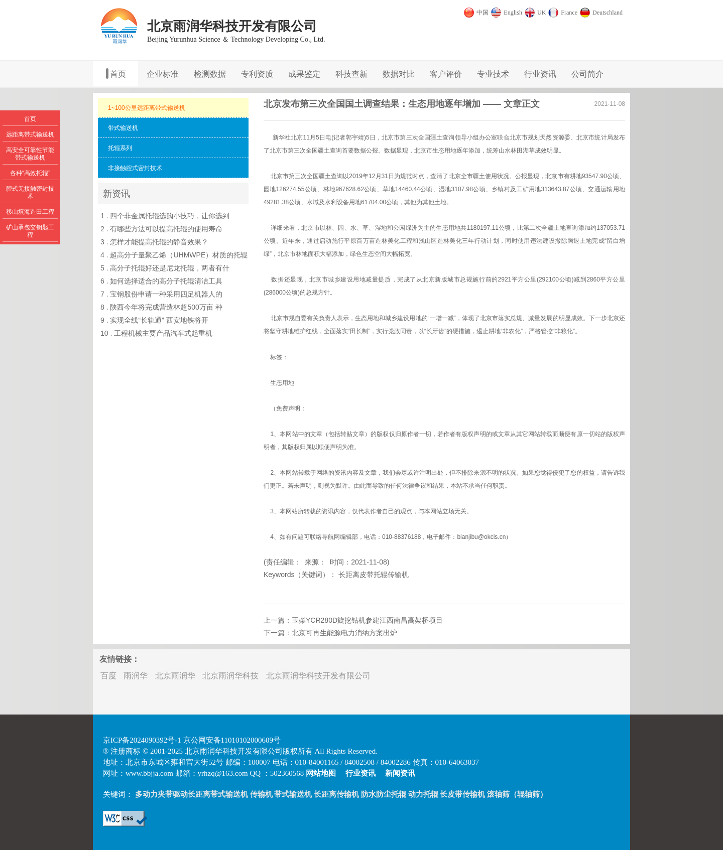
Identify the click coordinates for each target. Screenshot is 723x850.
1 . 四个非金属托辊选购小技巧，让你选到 (164, 216)
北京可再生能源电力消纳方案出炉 (344, 633)
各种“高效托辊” (30, 173)
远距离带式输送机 (30, 134)
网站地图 (321, 773)
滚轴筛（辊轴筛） (517, 794)
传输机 (261, 794)
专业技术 (493, 74)
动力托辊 (423, 794)
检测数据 (210, 74)
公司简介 (587, 74)
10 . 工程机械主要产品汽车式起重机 (156, 333)
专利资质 (257, 74)
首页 (118, 74)
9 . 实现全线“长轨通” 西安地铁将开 (154, 320)
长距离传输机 (336, 794)
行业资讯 (540, 74)
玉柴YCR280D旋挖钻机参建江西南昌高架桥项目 (367, 620)
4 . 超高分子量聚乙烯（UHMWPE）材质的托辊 (174, 255)
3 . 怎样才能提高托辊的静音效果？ (154, 242)
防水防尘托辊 (383, 794)
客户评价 (446, 74)
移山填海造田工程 (30, 211)
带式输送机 (293, 794)
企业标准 (163, 74)
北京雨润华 (175, 675)
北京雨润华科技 (230, 675)
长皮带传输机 (462, 794)
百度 (108, 675)
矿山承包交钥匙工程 (30, 231)
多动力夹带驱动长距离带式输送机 (191, 794)
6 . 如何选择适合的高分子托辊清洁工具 (161, 281)
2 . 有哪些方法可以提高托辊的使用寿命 (161, 229)
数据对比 (399, 74)
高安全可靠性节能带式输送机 (30, 154)
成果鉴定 (304, 74)
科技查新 (351, 74)
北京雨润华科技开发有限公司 (318, 675)
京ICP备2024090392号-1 (142, 740)
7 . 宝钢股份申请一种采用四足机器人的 (161, 294)
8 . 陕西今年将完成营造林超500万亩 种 (161, 307)
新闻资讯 (400, 773)
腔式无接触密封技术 (30, 192)
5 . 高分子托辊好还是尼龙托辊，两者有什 (164, 268)
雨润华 (136, 675)
